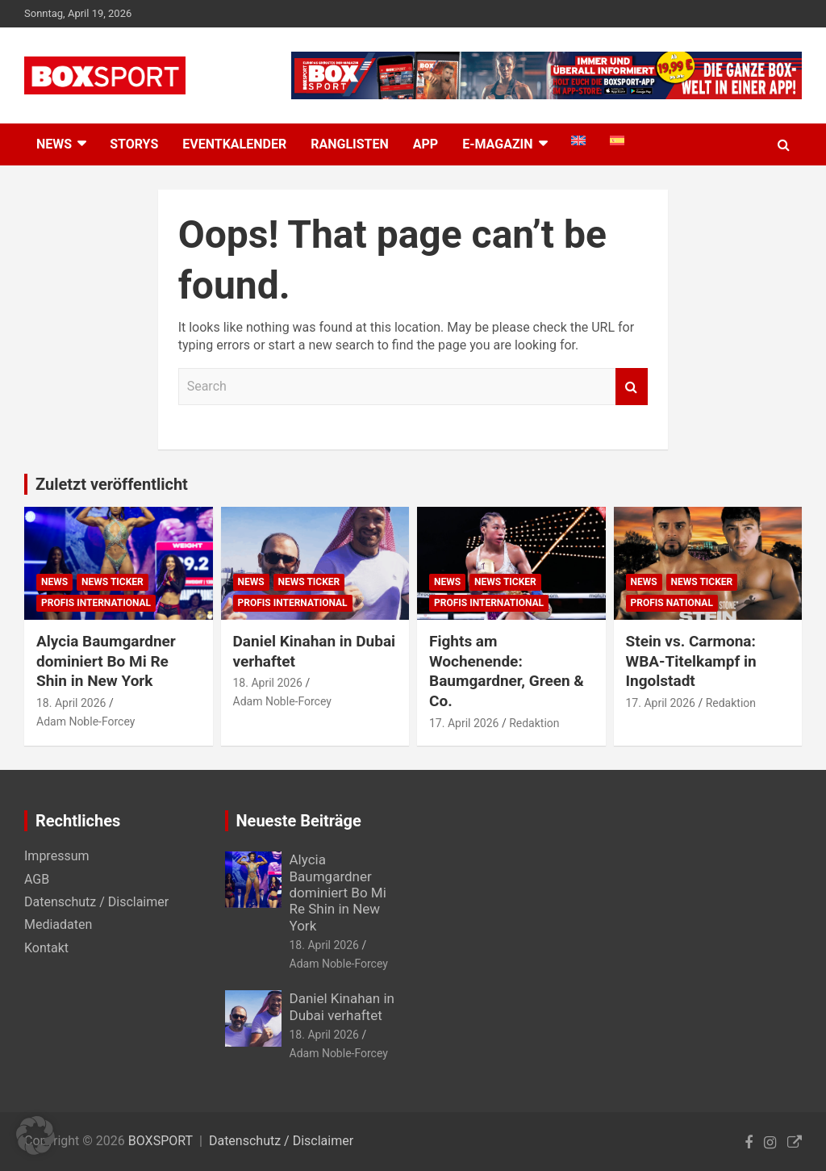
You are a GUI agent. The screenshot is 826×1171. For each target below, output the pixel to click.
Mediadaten (58, 924)
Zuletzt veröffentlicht (111, 484)
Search (631, 386)
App (425, 144)
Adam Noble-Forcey (85, 721)
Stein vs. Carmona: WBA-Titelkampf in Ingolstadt (691, 661)
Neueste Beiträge (298, 820)
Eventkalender (234, 144)
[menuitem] (578, 140)
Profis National (672, 603)
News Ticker (112, 582)
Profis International (96, 603)
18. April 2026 (71, 702)
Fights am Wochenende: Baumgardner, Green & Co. (506, 671)
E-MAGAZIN (497, 144)
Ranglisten (350, 144)
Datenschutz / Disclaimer (96, 902)
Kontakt (46, 948)
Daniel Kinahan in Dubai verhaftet (342, 1006)
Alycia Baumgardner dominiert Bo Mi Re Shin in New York (106, 661)
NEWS (54, 144)
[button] (35, 1135)
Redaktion (534, 723)
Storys (134, 144)
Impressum (57, 856)
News (54, 582)
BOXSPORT (160, 1140)
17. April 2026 (464, 723)
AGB (36, 879)
